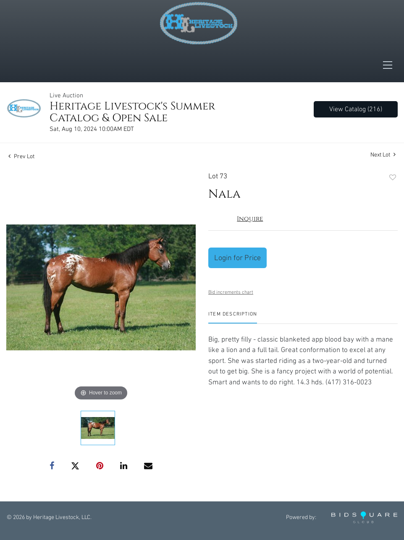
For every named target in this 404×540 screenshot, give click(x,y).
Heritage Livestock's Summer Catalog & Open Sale (132, 112)
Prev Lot (21, 156)
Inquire (250, 218)
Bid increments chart (230, 292)
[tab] (232, 317)
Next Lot (383, 154)
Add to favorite (393, 178)
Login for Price (237, 257)
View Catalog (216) (355, 109)
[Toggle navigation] (390, 65)
